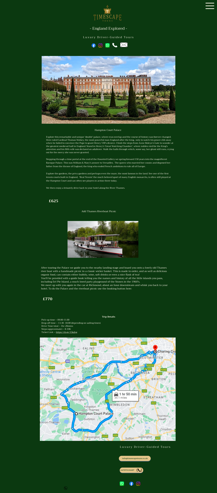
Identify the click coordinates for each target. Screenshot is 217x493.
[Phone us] (131, 470)
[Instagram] (100, 45)
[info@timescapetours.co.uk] (135, 458)
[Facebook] (93, 45)
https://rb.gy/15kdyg (66, 332)
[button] (210, 6)
